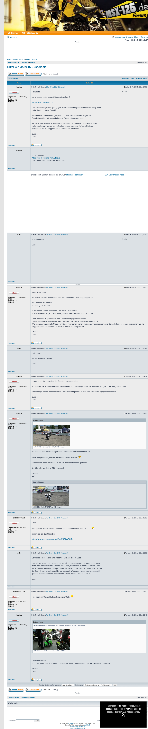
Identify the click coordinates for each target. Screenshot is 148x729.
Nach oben (11, 145)
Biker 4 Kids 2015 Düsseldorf (26, 67)
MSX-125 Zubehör (30, 33)
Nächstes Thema (141, 78)
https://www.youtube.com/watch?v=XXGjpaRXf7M (53, 539)
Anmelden (12, 37)
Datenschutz (81, 728)
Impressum (73, 728)
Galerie (129, 37)
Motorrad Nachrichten (74, 175)
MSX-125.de (13, 33)
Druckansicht (13, 78)
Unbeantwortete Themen (16, 59)
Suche (144, 37)
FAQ (136, 37)
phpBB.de (87, 725)
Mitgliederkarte (118, 37)
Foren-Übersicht (13, 62)
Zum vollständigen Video (114, 175)
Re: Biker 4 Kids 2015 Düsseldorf (56, 235)
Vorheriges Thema (128, 78)
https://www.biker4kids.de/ (43, 102)
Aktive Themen (31, 59)
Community (25, 62)
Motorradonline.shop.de (77, 726)
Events (32, 62)
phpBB (70, 723)
